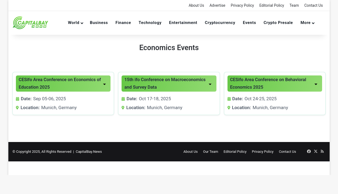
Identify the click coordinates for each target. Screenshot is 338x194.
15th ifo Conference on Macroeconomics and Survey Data (164, 83)
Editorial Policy (271, 5)
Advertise (217, 5)
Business (99, 22)
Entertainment (183, 22)
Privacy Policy (242, 5)
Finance (123, 22)
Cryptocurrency (220, 22)
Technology (150, 22)
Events (249, 22)
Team (294, 5)
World (74, 22)
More (306, 22)
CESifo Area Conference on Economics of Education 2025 (60, 83)
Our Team (211, 152)
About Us (196, 5)
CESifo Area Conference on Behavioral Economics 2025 (268, 83)
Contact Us (313, 5)
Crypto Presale (278, 22)
